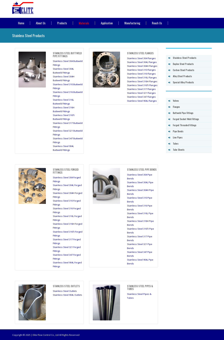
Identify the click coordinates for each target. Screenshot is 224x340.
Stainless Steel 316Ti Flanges (142, 85)
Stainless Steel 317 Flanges (141, 89)
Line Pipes (178, 137)
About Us (41, 23)
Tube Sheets (178, 149)
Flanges (176, 106)
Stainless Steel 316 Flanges (141, 73)
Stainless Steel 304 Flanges (141, 58)
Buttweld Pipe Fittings (183, 113)
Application (107, 23)
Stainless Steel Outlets (65, 291)
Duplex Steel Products (183, 64)
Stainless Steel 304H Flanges (142, 66)
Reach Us (157, 23)
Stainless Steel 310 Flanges (141, 69)
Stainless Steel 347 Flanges (141, 96)
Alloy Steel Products (182, 76)
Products (62, 23)
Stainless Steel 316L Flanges (142, 77)
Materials (84, 23)
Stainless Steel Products (185, 57)
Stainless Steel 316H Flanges (142, 81)
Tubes (175, 143)
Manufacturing (132, 23)
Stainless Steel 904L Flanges (142, 100)
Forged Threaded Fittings (185, 125)
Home (21, 23)
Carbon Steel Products (183, 70)
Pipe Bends (178, 131)
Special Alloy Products (183, 82)
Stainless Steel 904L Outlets (67, 294)
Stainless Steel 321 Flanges (141, 92)
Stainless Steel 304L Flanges (142, 62)
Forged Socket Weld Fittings (186, 119)
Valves (176, 100)
